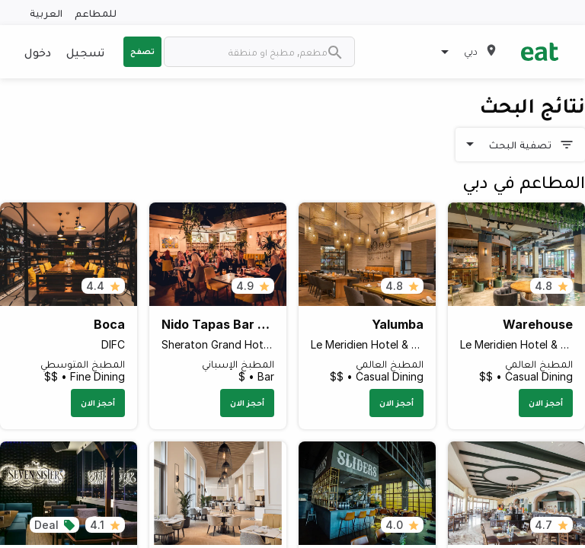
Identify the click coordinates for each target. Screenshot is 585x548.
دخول (37, 51)
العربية (46, 12)
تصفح (142, 51)
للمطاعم (96, 12)
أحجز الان (546, 402)
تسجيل (85, 51)
